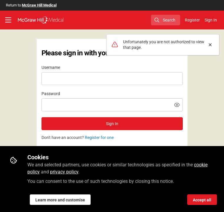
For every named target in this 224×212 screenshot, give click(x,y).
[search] (165, 20)
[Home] (40, 20)
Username (51, 67)
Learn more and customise (60, 200)
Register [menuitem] (192, 20)
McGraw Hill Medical (39, 5)
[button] (177, 105)
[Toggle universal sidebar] (8, 20)
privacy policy (64, 172)
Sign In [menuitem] (211, 20)
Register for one (99, 137)
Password (51, 93)
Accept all (202, 200)
